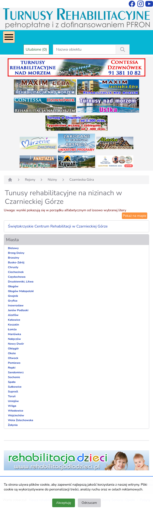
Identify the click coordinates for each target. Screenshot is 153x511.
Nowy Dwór (16, 344)
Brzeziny (13, 258)
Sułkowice (15, 387)
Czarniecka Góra (81, 179)
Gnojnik (13, 296)
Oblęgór (13, 348)
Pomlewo (14, 363)
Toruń (12, 396)
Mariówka (14, 334)
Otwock (13, 358)
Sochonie (14, 377)
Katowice (14, 320)
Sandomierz (16, 372)
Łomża (12, 329)
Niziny (52, 179)
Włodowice (15, 411)
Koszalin (13, 324)
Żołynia (13, 425)
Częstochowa (16, 277)
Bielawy (13, 248)
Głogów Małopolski (21, 291)
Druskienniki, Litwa (21, 281)
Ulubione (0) (36, 49)
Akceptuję (63, 502)
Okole (12, 353)
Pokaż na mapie (134, 215)
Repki (11, 368)
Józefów (13, 315)
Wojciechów (16, 415)
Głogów (13, 286)
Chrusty (13, 267)
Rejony (30, 179)
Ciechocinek (16, 272)
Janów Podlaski (18, 310)
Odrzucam (89, 502)
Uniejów (13, 401)
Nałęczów (14, 339)
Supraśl (13, 391)
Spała (12, 382)
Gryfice (12, 301)
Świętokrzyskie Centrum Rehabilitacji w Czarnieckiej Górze (58, 226)
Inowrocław (15, 305)
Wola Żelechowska (20, 420)
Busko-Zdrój (16, 262)
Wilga (12, 406)
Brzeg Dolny (16, 253)
